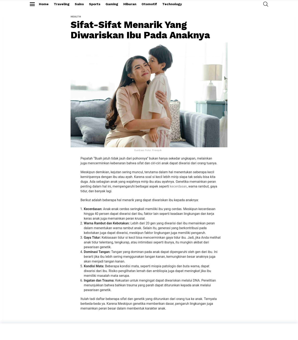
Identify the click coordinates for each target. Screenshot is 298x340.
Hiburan (129, 4)
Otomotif (149, 4)
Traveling (62, 4)
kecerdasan (178, 186)
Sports (94, 4)
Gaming (112, 4)
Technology (172, 4)
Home (44, 4)
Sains (79, 4)
